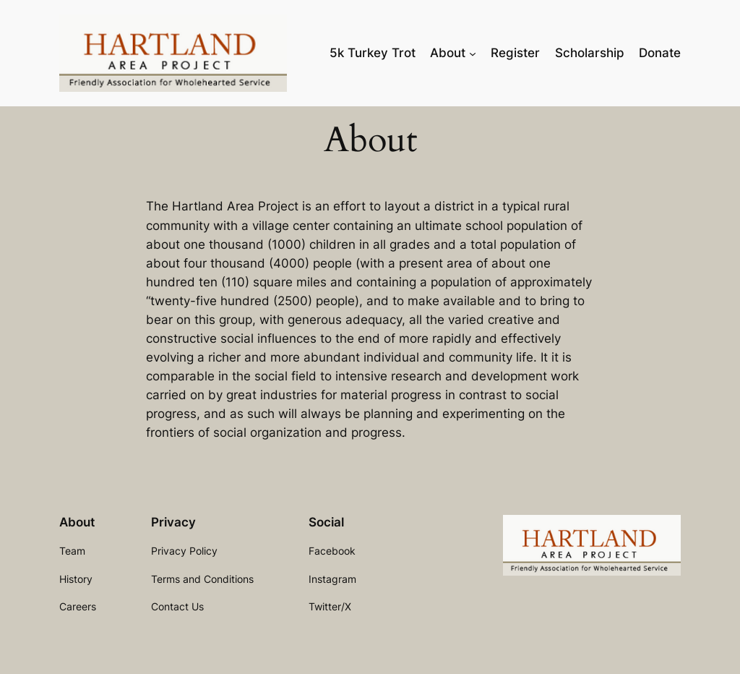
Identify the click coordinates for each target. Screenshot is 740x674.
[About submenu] (472, 52)
